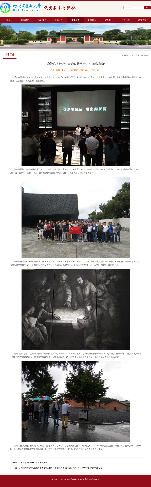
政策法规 (142, 20)
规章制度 (109, 20)
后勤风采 (92, 20)
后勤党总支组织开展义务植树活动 (33, 462)
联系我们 (126, 20)
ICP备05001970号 (59, 479)
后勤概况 (42, 20)
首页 (8, 20)
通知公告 (59, 20)
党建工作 (75, 20)
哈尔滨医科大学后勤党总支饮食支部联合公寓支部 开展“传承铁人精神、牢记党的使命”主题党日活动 (60, 468)
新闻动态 (25, 20)
